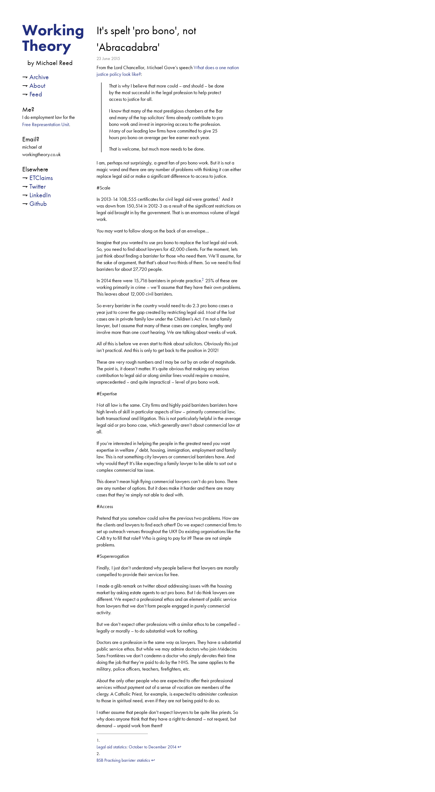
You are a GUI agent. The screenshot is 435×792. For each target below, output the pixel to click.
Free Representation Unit (45, 124)
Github (38, 203)
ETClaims (41, 177)
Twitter (37, 186)
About (37, 85)
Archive (39, 77)
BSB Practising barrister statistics (123, 760)
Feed (35, 94)
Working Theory (53, 38)
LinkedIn (40, 195)
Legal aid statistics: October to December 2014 (136, 747)
